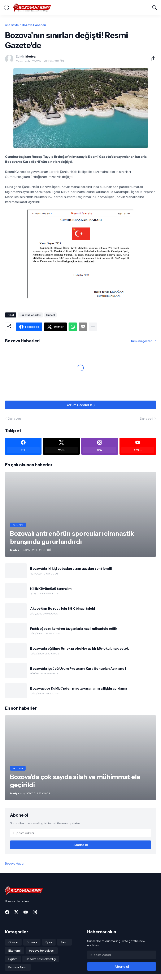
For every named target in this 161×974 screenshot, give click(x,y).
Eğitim (12, 959)
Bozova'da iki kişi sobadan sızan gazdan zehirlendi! (71, 568)
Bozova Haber (15, 863)
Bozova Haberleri (34, 25)
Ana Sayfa (12, 25)
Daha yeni (14, 418)
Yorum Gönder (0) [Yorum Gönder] (80, 405)
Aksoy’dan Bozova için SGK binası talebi (62, 608)
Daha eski (146, 418)
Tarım (64, 942)
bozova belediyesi (41, 950)
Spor (48, 942)
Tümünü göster (141, 341)
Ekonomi (14, 950)
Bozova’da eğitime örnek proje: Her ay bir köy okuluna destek (79, 648)
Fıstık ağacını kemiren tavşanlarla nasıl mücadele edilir (73, 628)
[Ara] (154, 7)
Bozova (32, 942)
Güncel (50, 314)
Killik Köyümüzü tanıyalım (50, 588)
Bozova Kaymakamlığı (41, 959)
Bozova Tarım (17, 967)
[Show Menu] (6, 7)
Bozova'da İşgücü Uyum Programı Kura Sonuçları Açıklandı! (78, 668)
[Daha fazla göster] (93, 327)
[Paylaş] (152, 59)
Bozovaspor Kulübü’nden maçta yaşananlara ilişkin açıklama (78, 688)
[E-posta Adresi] (80, 833)
